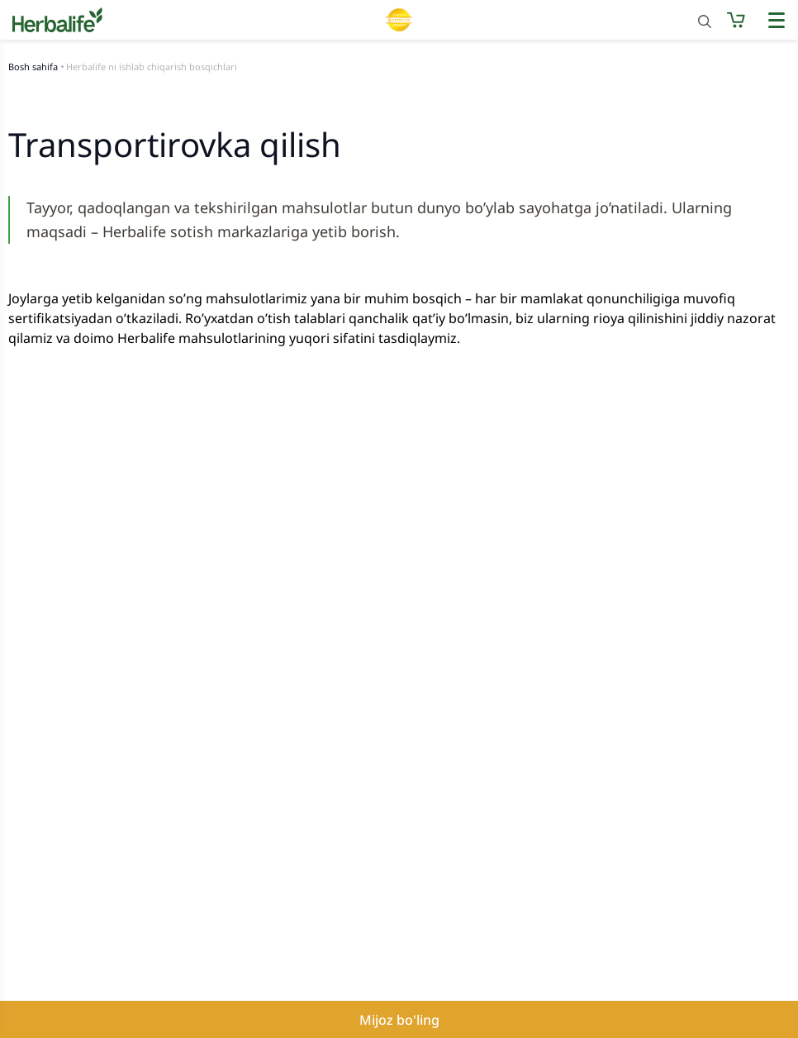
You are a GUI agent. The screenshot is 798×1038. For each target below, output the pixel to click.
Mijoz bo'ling (399, 1020)
